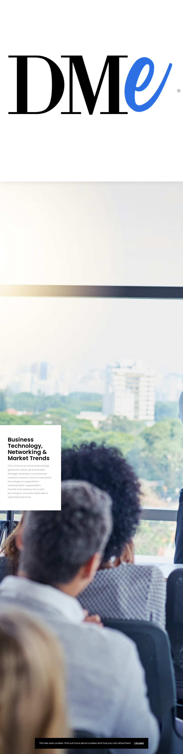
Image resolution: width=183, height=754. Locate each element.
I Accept (139, 743)
